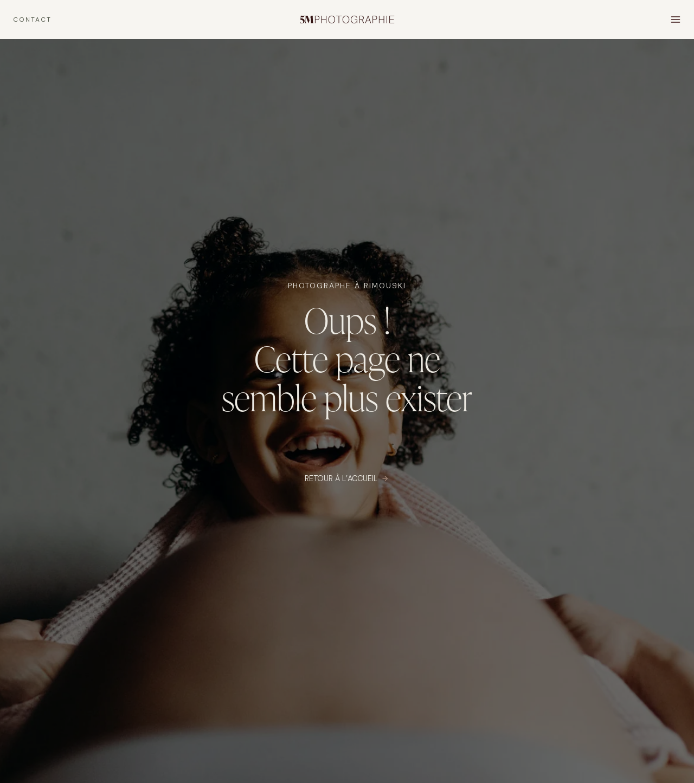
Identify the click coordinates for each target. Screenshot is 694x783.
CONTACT (32, 19)
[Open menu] (675, 19)
